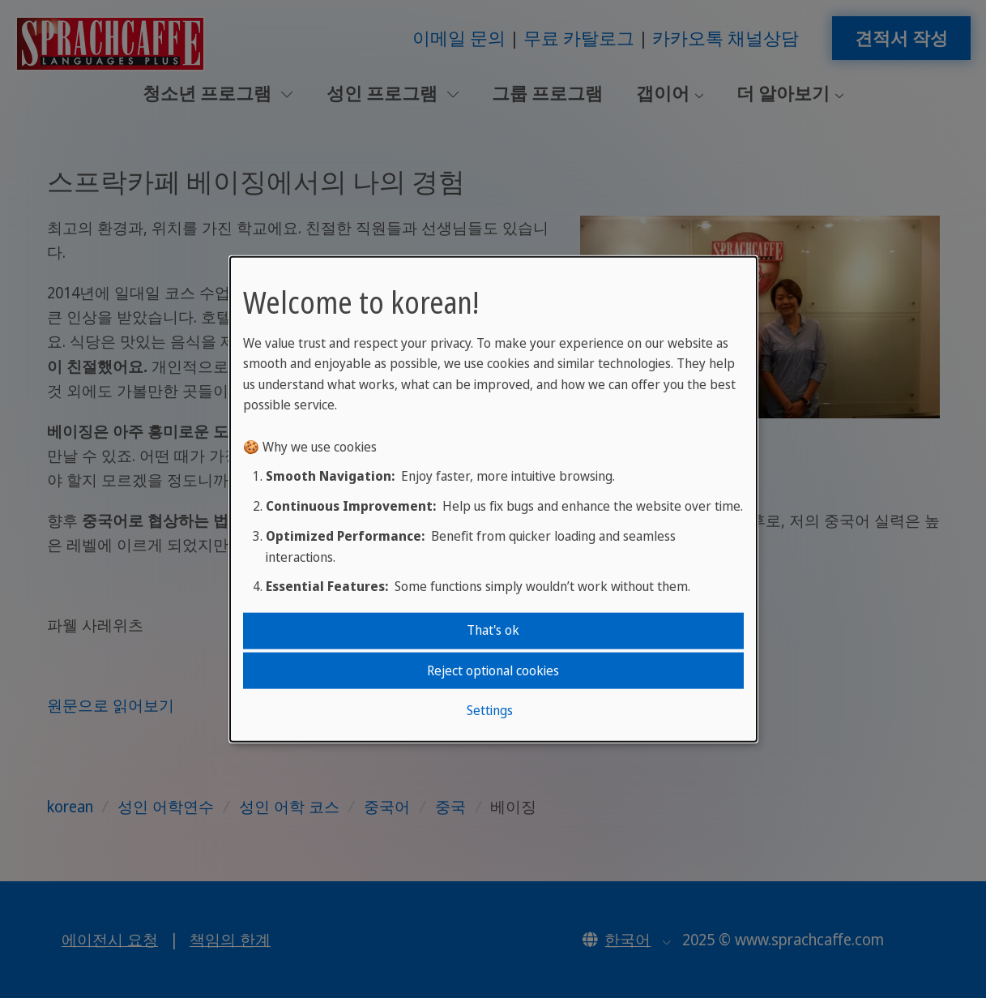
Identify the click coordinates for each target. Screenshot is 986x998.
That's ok (493, 630)
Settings (490, 710)
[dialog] (493, 499)
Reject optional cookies (493, 670)
